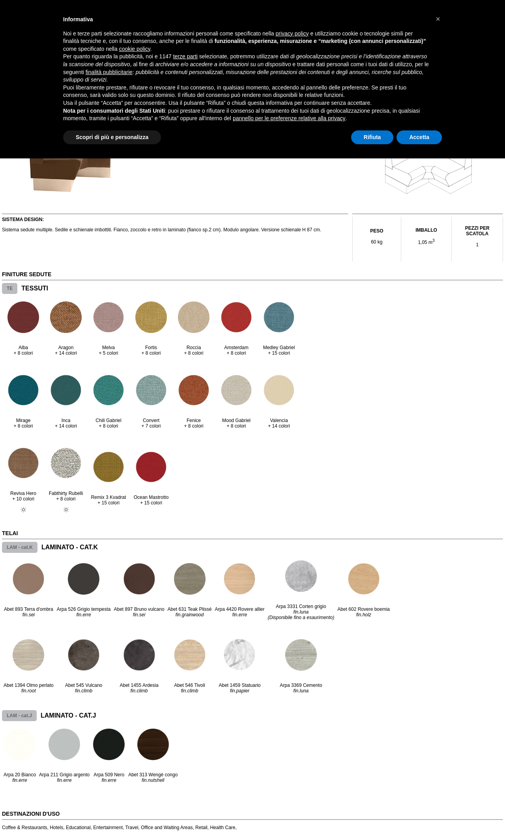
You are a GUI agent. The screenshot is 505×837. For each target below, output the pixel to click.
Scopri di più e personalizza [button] (112, 137)
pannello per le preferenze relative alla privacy (289, 118)
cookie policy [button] (134, 49)
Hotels (56, 827)
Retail (201, 827)
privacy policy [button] (292, 33)
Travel (131, 827)
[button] (438, 19)
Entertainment (108, 827)
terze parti (185, 56)
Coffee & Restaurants (24, 827)
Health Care (222, 827)
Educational (78, 827)
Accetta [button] (419, 137)
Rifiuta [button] (372, 137)
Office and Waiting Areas (167, 827)
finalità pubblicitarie (109, 72)
